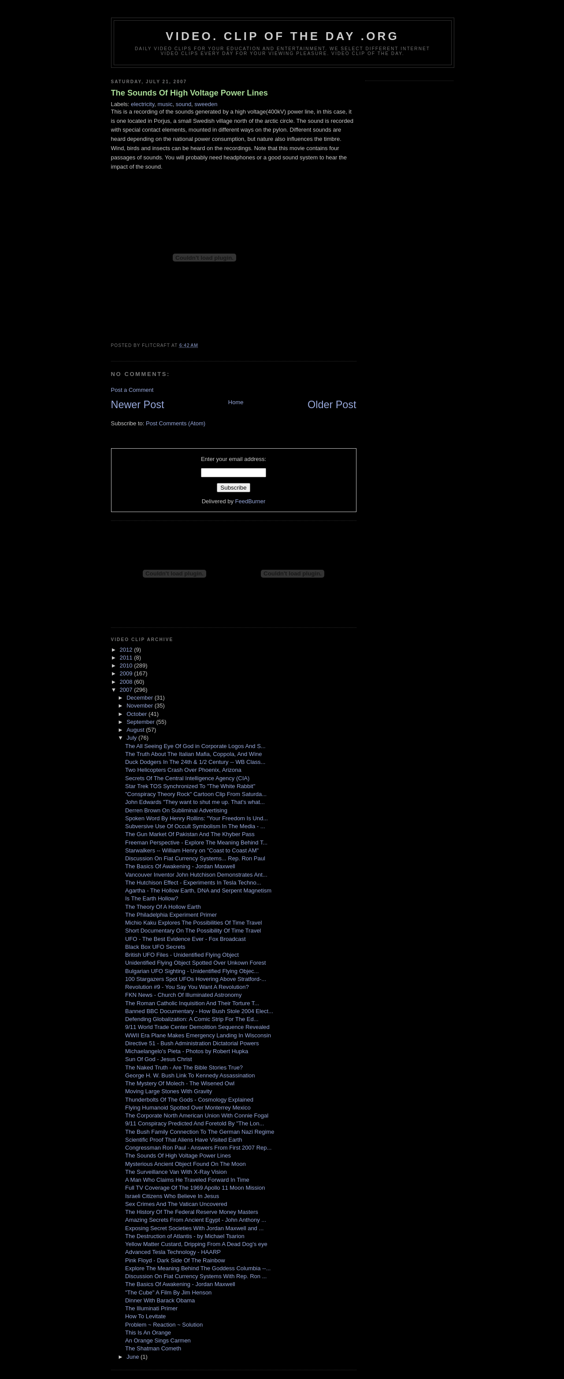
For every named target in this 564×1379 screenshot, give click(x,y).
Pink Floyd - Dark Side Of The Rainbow (175, 1260)
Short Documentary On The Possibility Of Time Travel (193, 930)
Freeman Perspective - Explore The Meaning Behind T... (196, 842)
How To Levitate (145, 1316)
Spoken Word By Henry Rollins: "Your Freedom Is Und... (196, 818)
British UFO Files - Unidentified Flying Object (182, 954)
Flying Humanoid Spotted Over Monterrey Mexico (188, 1107)
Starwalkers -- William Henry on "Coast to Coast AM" (192, 850)
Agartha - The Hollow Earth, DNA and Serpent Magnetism (198, 890)
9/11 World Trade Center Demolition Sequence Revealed (197, 1027)
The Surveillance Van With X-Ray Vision (176, 1172)
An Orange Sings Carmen (158, 1340)
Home (236, 402)
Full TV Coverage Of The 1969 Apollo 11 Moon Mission (195, 1187)
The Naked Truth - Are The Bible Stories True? (184, 1067)
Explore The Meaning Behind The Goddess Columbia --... (198, 1268)
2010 (127, 665)
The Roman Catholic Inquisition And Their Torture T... (192, 1003)
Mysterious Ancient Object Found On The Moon (185, 1164)
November (140, 705)
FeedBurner (250, 501)
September (141, 722)
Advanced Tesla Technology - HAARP (173, 1252)
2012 (127, 649)
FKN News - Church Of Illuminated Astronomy (183, 995)
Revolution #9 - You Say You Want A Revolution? (187, 987)
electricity (142, 104)
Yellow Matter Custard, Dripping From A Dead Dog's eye (196, 1244)
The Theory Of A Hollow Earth (163, 906)
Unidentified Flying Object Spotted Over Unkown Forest (195, 962)
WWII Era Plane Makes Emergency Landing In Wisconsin (198, 1035)
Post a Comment (132, 390)
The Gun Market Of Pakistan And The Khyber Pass (190, 834)
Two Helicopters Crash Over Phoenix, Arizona (183, 770)
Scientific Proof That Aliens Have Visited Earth (183, 1139)
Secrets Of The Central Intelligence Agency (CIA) (187, 778)
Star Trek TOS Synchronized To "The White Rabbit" (190, 786)
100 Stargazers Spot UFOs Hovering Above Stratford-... (195, 979)
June (133, 1356)
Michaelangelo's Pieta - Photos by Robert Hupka (186, 1051)
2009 (127, 673)
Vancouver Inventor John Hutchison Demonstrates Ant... (196, 874)
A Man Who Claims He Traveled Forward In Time (187, 1179)
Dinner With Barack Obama (160, 1300)
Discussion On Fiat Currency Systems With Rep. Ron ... (196, 1276)
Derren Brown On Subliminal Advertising (176, 810)
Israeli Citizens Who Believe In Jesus (172, 1196)
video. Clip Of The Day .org (282, 36)
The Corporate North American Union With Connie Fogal (196, 1115)
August (136, 729)
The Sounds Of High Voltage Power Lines (189, 92)
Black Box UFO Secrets (155, 947)
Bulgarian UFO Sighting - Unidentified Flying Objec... (192, 971)
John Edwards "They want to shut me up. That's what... (195, 802)
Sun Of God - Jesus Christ (158, 1059)
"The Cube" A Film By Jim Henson (168, 1292)
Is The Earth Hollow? (151, 898)
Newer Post (137, 404)
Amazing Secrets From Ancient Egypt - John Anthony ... (195, 1220)
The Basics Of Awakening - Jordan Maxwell (180, 866)
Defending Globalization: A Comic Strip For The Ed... (192, 1019)
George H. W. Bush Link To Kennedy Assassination (190, 1075)
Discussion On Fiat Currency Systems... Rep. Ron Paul (195, 858)
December (140, 697)
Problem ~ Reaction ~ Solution (164, 1324)
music (165, 104)
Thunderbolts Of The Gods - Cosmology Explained (189, 1099)
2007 (127, 689)
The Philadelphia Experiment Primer (171, 914)
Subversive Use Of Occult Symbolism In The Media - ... (195, 826)
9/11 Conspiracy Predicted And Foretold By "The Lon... (194, 1123)
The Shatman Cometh (153, 1348)
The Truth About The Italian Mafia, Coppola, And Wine (193, 754)
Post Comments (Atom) (175, 423)
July (132, 737)
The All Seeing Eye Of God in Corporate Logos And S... (195, 746)
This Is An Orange (148, 1332)
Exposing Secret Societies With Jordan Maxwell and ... (194, 1228)
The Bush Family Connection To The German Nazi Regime (199, 1131)
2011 (127, 657)
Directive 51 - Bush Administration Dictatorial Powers (192, 1043)
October (137, 714)
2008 (127, 681)
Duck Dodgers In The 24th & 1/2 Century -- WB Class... (195, 762)
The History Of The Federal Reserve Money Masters (191, 1212)
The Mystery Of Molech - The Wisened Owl (179, 1083)
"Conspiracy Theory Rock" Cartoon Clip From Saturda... (196, 794)
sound (183, 104)
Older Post (332, 404)
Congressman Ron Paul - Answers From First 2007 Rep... (198, 1147)
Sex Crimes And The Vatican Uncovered (176, 1204)
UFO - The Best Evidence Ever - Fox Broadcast (185, 939)
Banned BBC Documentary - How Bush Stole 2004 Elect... (199, 1011)
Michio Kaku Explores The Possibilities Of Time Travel (193, 922)
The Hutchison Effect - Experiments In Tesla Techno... (193, 882)
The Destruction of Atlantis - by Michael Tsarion (185, 1236)
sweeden (205, 104)
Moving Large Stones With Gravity (168, 1091)
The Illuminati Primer (151, 1308)
